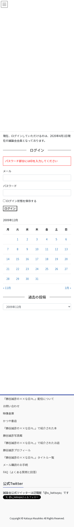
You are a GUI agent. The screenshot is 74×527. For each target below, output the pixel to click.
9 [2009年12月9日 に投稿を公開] (27, 249)
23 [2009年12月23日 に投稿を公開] (27, 269)
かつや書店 (10, 421)
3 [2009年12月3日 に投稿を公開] (37, 239)
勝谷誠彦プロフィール (17, 450)
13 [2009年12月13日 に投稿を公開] (66, 249)
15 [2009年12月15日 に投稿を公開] (17, 259)
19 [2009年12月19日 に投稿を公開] (56, 259)
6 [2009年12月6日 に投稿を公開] (66, 239)
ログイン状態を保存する (21, 201)
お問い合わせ (11, 406)
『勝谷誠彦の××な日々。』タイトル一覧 (28, 457)
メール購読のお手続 (15, 465)
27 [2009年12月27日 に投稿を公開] (66, 269)
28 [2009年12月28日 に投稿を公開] (7, 279)
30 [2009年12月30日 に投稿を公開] (27, 279)
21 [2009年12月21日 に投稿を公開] (7, 269)
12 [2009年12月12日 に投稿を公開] (56, 249)
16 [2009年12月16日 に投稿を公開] (27, 259)
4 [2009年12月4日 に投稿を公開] (47, 239)
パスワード (10, 186)
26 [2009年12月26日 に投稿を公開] (56, 269)
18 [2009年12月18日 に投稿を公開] (46, 259)
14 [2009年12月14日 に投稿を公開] (7, 259)
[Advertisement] (37, 352)
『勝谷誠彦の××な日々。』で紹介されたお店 (31, 443)
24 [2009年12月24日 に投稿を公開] (36, 269)
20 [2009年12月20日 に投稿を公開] (66, 259)
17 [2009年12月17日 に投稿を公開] (36, 259)
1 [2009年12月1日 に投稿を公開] (17, 239)
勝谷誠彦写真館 (12, 435)
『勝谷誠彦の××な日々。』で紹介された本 (30, 428)
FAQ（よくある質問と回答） (20, 472)
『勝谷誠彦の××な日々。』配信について (28, 399)
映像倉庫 (8, 413)
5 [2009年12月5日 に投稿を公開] (56, 239)
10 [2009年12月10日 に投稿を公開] (36, 249)
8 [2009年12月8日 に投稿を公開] (17, 249)
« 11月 (7, 288)
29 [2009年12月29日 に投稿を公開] (17, 279)
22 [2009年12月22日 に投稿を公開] (17, 269)
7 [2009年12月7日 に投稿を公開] (8, 249)
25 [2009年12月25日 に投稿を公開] (46, 269)
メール (7, 171)
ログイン (10, 208)
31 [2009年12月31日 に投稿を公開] (36, 279)
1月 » (68, 288)
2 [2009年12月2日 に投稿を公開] (27, 239)
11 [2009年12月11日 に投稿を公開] (46, 249)
